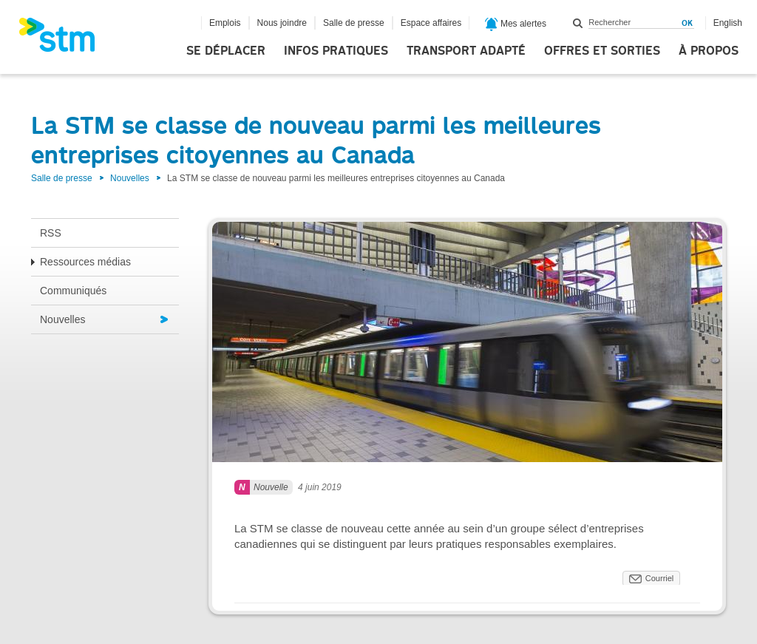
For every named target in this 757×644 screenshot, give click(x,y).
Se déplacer (225, 51)
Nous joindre (282, 23)
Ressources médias (85, 262)
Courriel (659, 578)
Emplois (225, 23)
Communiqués (73, 290)
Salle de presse (353, 23)
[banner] (64, 39)
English (727, 23)
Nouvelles (129, 178)
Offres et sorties (602, 51)
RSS (50, 233)
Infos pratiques (336, 51)
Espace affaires (431, 23)
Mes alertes (515, 24)
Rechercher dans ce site (578, 23)
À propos (709, 51)
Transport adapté (466, 51)
